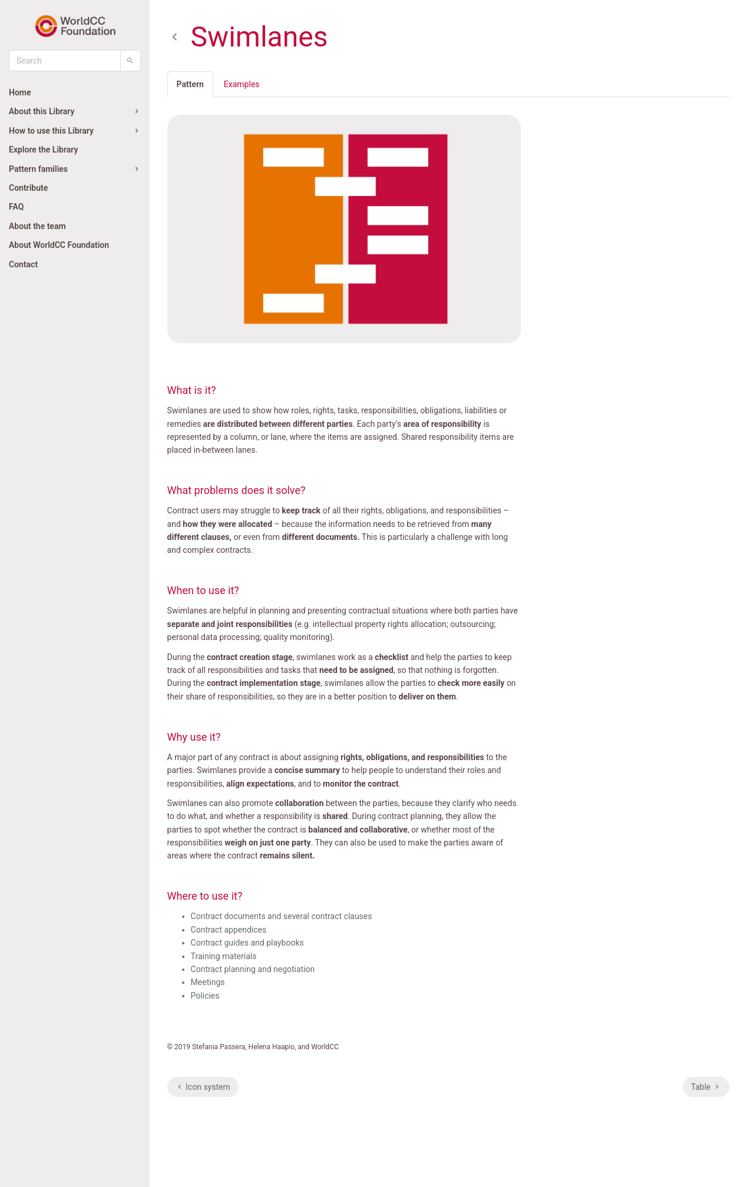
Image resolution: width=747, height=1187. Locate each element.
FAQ (16, 206)
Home (20, 92)
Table (706, 1087)
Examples (242, 84)
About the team (37, 226)
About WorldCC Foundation (59, 245)
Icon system (203, 1087)
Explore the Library (43, 149)
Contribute (28, 188)
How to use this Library (75, 130)
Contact (23, 264)
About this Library (75, 111)
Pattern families (75, 169)
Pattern (190, 84)
